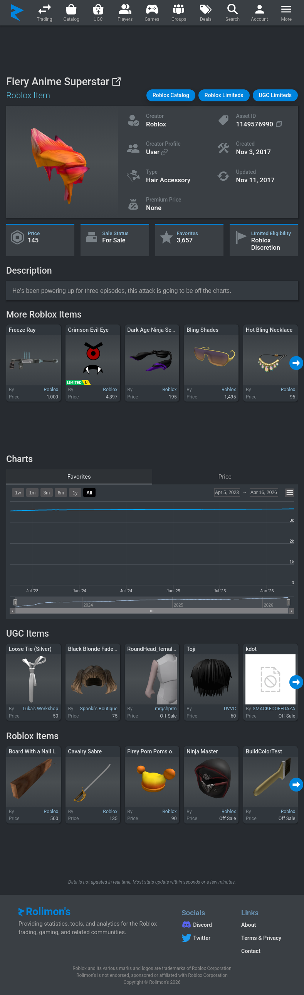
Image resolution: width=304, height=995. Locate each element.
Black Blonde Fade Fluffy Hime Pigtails (115, 649)
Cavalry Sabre (85, 751)
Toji (190, 649)
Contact (250, 951)
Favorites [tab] (79, 476)
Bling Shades (202, 330)
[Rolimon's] (17, 12)
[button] (170, 95)
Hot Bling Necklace (269, 330)
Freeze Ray (22, 330)
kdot (251, 649)
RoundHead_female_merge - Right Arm (174, 649)
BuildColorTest (264, 751)
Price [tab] (225, 476)
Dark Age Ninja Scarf (152, 330)
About (248, 925)
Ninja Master (202, 751)
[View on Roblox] (116, 81)
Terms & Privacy (261, 938)
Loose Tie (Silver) (30, 649)
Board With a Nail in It (35, 751)
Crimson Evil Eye (88, 330)
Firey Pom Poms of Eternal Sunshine (172, 751)
